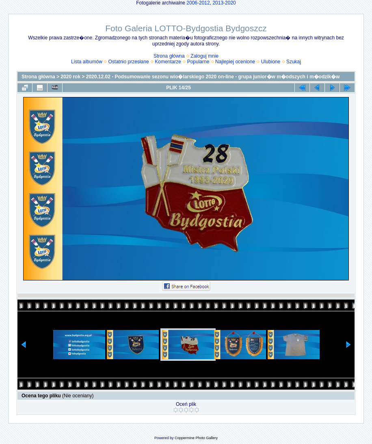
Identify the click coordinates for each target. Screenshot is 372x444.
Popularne (198, 62)
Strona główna (169, 56)
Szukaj (293, 62)
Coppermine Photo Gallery (196, 438)
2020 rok (70, 77)
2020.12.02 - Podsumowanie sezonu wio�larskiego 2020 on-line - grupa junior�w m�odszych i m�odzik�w (213, 77)
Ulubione (270, 62)
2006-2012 (198, 3)
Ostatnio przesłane (128, 62)
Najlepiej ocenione (235, 62)
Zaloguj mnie (204, 56)
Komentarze (168, 62)
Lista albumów (86, 62)
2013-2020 (224, 3)
